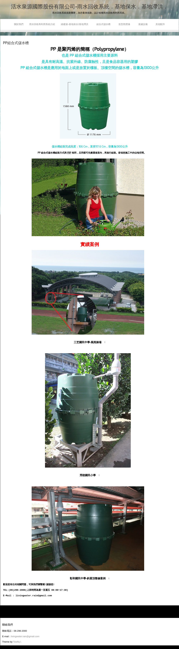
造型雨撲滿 (125, 24)
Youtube (3, 45)
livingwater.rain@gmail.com (25, 636)
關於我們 (18, 24)
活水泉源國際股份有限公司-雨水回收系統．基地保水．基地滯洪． (89, 6)
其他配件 (160, 24)
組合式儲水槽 (104, 24)
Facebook (3, 40)
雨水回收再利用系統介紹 (42, 24)
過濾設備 (144, 24)
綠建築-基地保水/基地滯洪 (75, 24)
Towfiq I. (17, 641)
